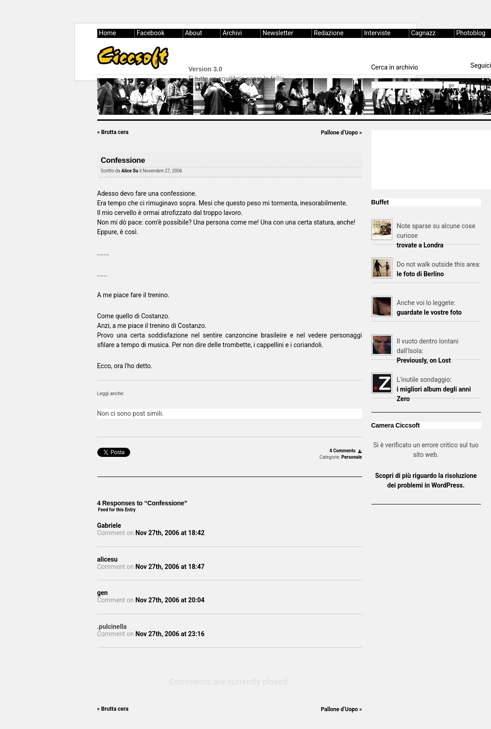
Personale (351, 457)
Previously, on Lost (424, 360)
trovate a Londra (420, 245)
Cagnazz (423, 33)
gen (102, 592)
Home (107, 33)
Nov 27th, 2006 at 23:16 (170, 634)
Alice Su (129, 170)
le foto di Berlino (420, 274)
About (193, 33)
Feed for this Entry (117, 509)
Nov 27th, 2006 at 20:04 (170, 600)
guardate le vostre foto (429, 312)
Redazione (328, 33)
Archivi (232, 33)
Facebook (150, 33)
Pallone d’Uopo (341, 132)
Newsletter (278, 33)
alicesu (107, 559)
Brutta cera (113, 132)
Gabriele (109, 525)
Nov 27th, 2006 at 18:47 (170, 566)
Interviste (377, 33)
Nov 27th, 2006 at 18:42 (170, 532)
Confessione (123, 160)
